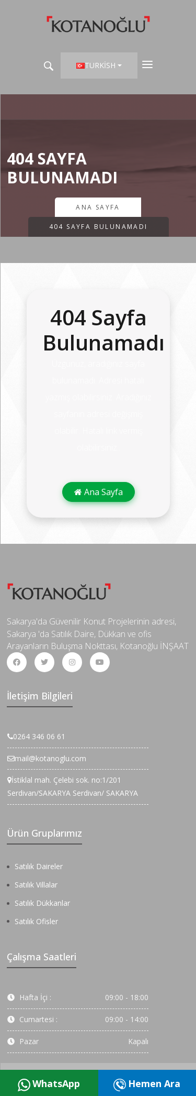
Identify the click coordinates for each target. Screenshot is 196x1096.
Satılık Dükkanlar (42, 903)
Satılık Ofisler (36, 921)
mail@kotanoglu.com (46, 758)
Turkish (96, 65)
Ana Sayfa (98, 207)
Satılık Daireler (39, 866)
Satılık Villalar (36, 885)
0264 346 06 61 (36, 736)
